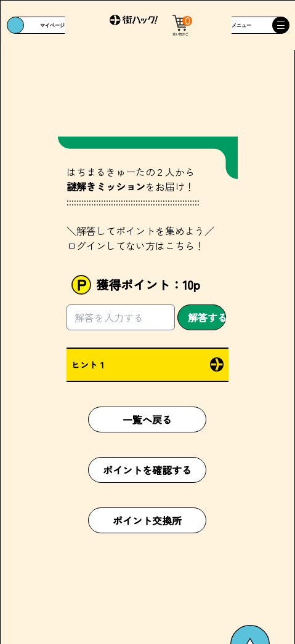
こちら (180, 245)
